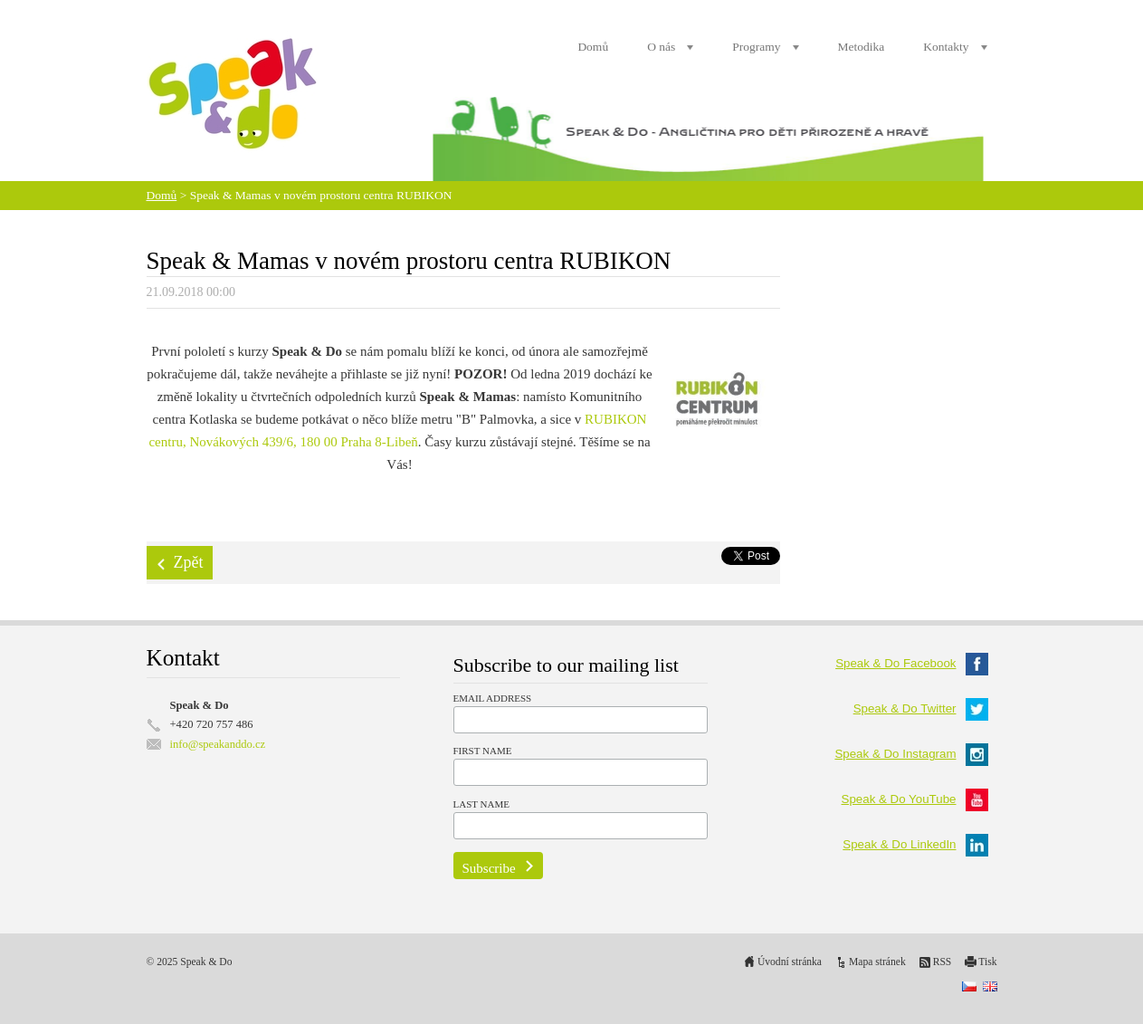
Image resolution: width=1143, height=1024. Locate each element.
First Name (482, 750)
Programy (756, 46)
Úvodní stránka (789, 962)
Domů (592, 46)
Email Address (492, 698)
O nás (661, 46)
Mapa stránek (877, 962)
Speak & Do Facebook (911, 663)
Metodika (861, 46)
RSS (942, 962)
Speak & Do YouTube (915, 799)
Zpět (189, 562)
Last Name (481, 804)
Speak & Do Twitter (920, 708)
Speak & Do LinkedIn (915, 844)
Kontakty (945, 46)
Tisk (987, 962)
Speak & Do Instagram (910, 754)
